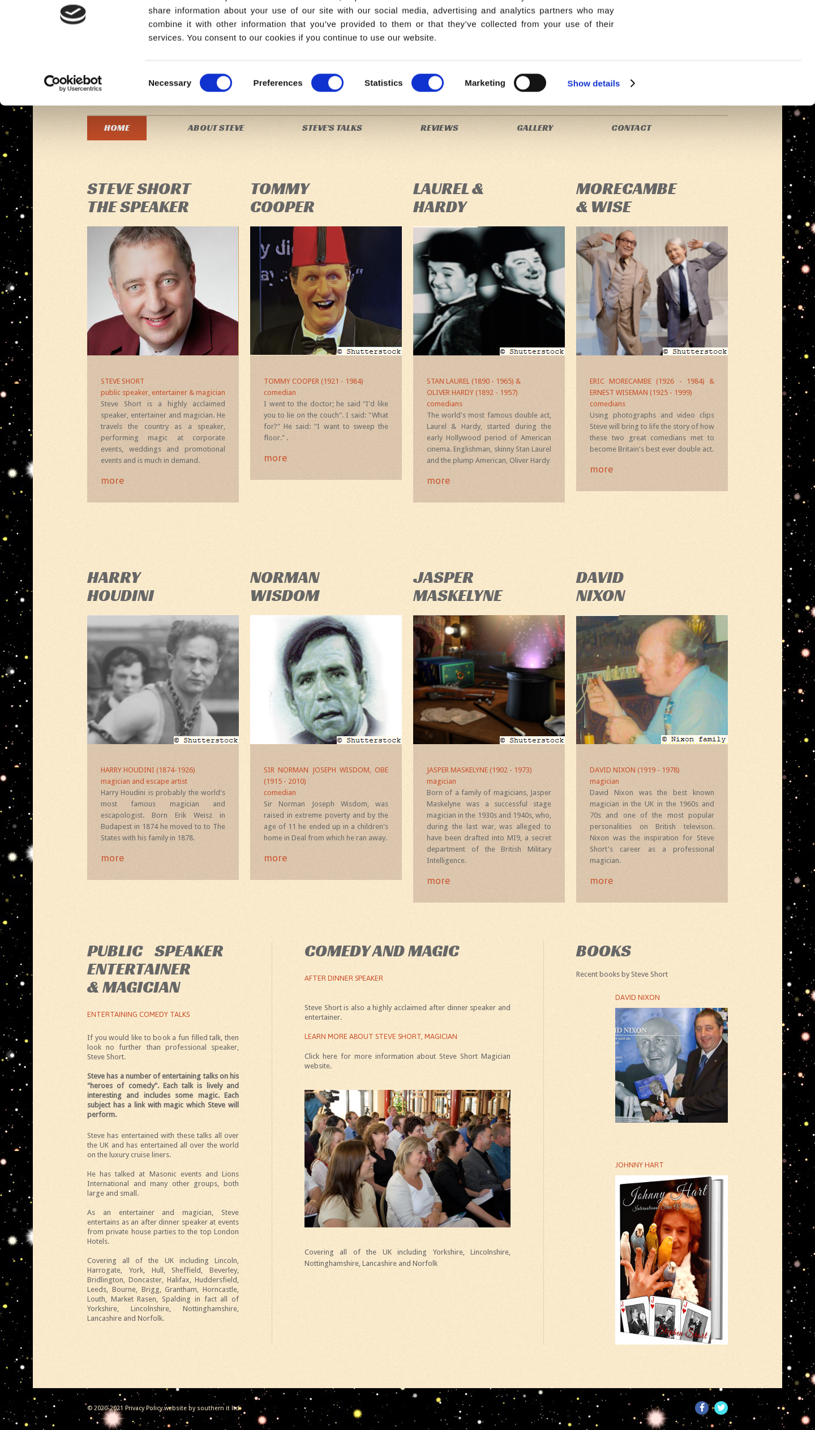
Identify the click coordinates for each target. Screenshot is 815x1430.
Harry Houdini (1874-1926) (163, 776)
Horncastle (220, 1289)
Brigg (150, 1289)
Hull (158, 1270)
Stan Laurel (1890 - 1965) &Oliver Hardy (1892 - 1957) (489, 393)
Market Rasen (134, 1299)
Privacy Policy (143, 1408)
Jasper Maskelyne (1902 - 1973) (489, 776)
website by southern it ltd (201, 1408)
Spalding (176, 1299)
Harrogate (104, 1270)
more (112, 481)
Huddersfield (216, 1280)
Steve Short (163, 387)
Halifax (178, 1280)
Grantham (181, 1289)
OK (720, 28)
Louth (96, 1299)
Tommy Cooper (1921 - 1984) (326, 387)
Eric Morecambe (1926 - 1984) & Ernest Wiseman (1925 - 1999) (652, 393)
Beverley (223, 1270)
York (136, 1270)
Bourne (124, 1289)
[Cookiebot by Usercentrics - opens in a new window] (73, 127)
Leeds (96, 1289)
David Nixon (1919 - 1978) (652, 776)
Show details (594, 127)
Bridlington (105, 1280)
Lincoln (226, 1260)
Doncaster (145, 1280)
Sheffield (186, 1270)
